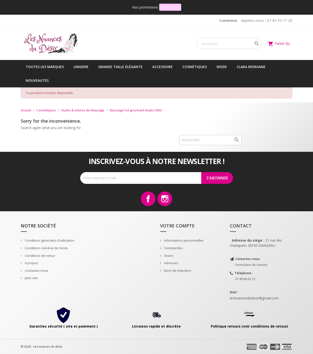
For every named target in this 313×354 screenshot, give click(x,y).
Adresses (170, 263)
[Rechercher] (229, 43)
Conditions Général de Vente (46, 248)
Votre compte (177, 226)
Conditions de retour (39, 255)
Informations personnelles (183, 240)
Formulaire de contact (251, 264)
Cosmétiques (194, 66)
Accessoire (162, 66)
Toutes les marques (45, 66)
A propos (31, 263)
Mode (222, 66)
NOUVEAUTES (37, 80)
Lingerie (81, 66)
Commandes (173, 248)
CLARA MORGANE (251, 66)
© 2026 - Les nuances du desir (41, 346)
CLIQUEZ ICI (170, 7)
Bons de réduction (177, 270)
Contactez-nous (36, 270)
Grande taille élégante (120, 66)
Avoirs (168, 255)
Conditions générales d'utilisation (49, 240)
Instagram (164, 198)
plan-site (31, 278)
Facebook (148, 198)
